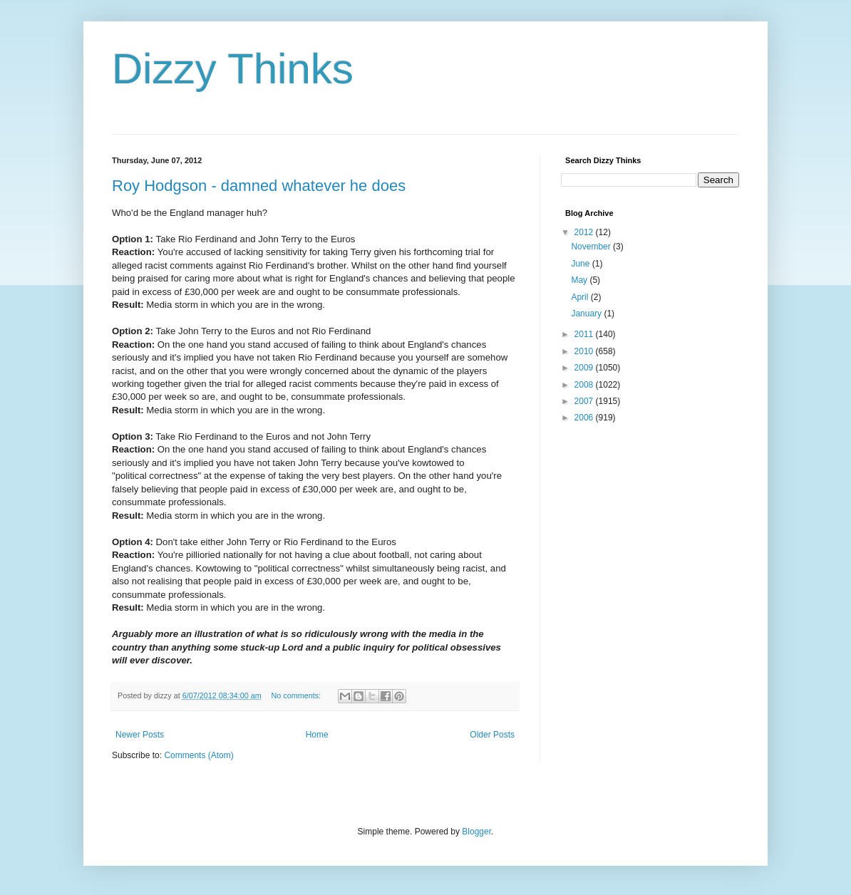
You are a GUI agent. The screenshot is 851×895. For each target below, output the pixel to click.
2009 (585, 368)
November (592, 247)
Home (317, 735)
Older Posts (492, 735)
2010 (585, 351)
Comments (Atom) (198, 755)
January (587, 314)
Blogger (476, 832)
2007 (585, 401)
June (581, 264)
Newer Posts (139, 735)
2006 (585, 418)
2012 (585, 232)
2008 (585, 385)
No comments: (298, 695)
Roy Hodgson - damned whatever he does (259, 186)
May (580, 280)
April (580, 297)
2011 (585, 334)
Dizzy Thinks (233, 69)
